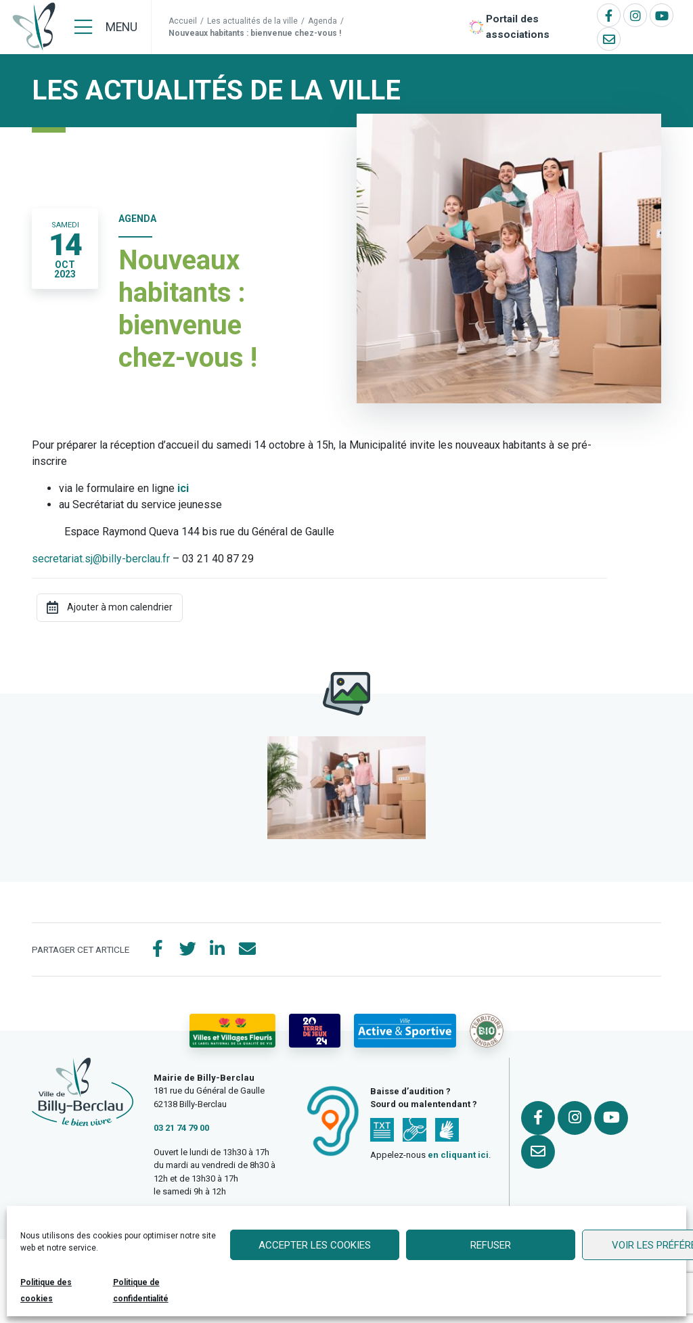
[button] (346, 787)
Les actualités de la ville (252, 21)
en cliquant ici (458, 1155)
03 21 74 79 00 (181, 1128)
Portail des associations (518, 27)
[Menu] (106, 27)
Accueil (183, 21)
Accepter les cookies (315, 1245)
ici (183, 488)
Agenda (322, 21)
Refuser (490, 1245)
